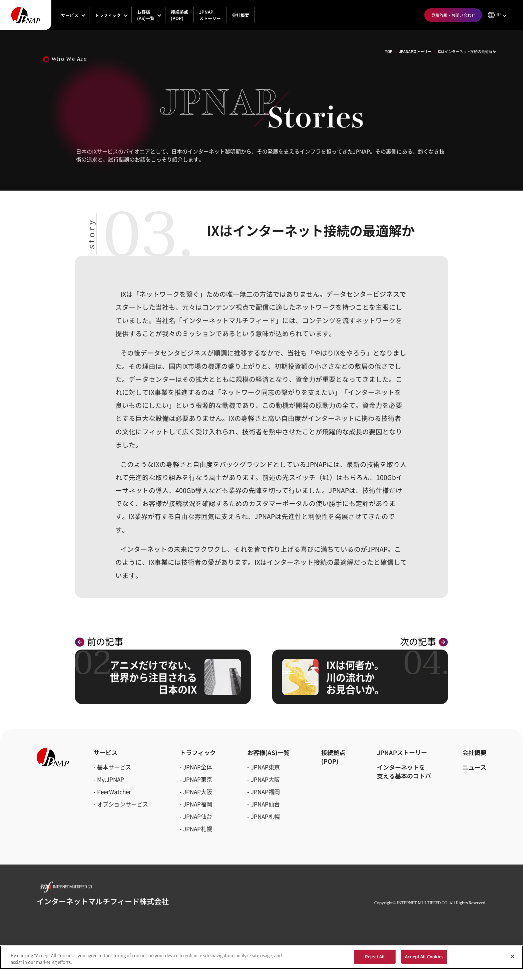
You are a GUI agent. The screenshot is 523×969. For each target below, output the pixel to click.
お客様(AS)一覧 (145, 15)
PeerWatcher (114, 791)
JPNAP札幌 (197, 828)
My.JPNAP (110, 779)
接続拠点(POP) (179, 15)
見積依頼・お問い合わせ (453, 15)
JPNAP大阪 (197, 791)
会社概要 (240, 15)
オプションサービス (122, 804)
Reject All (375, 960)
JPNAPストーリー (210, 15)
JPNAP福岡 (197, 804)
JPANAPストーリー (415, 51)
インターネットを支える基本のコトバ (404, 771)
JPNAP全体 (197, 767)
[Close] (512, 959)
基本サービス (114, 767)
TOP (388, 51)
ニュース (474, 767)
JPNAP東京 (197, 779)
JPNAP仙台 (197, 816)
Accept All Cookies (424, 960)
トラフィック (108, 15)
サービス (69, 15)
